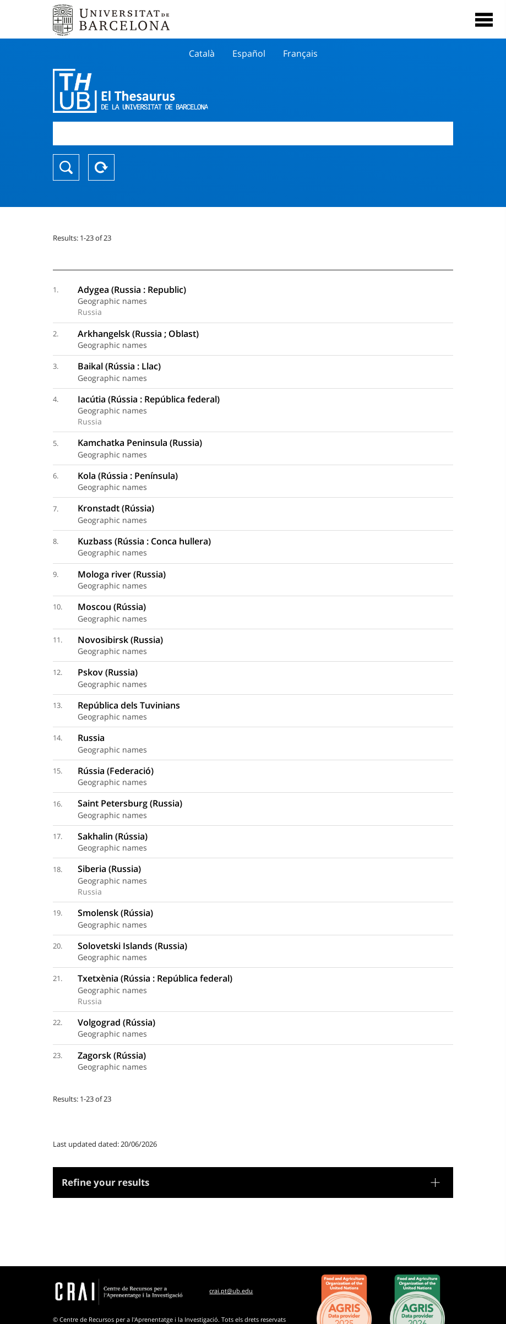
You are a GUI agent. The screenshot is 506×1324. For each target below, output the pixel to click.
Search (66, 167)
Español (248, 53)
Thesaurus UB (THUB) (193, 91)
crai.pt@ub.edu (231, 1291)
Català (202, 53)
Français (300, 53)
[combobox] (253, 133)
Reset (101, 167)
